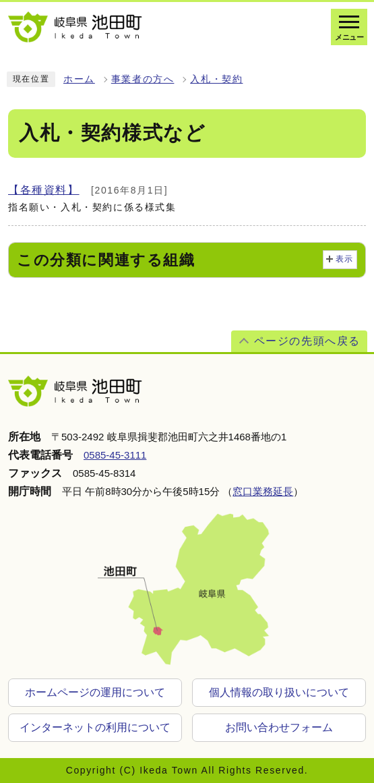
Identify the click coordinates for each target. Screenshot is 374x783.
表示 (345, 259)
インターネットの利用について (95, 727)
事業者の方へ (143, 79)
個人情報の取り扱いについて (279, 692)
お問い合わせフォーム (279, 727)
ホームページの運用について (95, 692)
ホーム (79, 79)
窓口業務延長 (262, 491)
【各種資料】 (44, 190)
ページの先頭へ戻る (307, 341)
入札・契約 (216, 79)
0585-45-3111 (115, 455)
